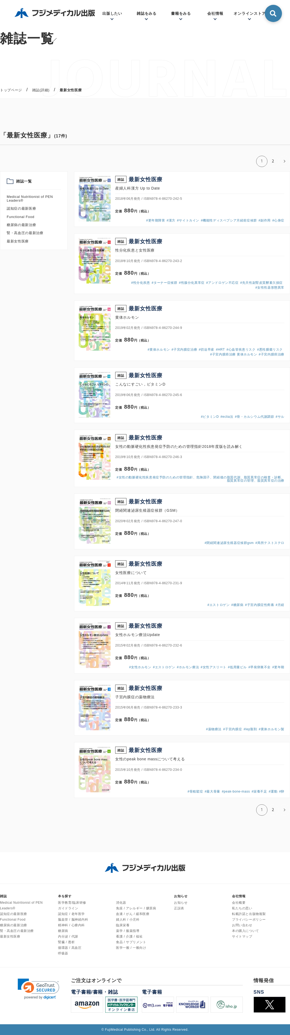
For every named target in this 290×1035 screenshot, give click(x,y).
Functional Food (20, 217)
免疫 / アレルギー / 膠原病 (136, 908)
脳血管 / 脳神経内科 (73, 919)
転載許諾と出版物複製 (249, 914)
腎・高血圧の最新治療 (25, 233)
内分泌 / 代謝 (68, 936)
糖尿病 (63, 931)
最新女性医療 (18, 241)
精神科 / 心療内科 (71, 925)
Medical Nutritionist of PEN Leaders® (30, 198)
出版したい (112, 13)
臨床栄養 (122, 925)
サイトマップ (242, 936)
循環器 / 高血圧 (69, 948)
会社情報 (215, 13)
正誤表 (179, 908)
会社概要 (238, 903)
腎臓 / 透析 (66, 942)
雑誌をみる (147, 13)
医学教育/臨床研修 (72, 903)
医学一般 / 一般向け (131, 948)
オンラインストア (250, 13)
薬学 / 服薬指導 (127, 931)
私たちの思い (242, 908)
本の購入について (245, 931)
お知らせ (180, 903)
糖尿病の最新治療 (21, 225)
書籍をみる (181, 13)
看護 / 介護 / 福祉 (129, 936)
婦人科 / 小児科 (127, 919)
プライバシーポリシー (249, 919)
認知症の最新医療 (21, 208)
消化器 (121, 903)
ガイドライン (68, 908)
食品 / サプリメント (131, 942)
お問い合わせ (242, 925)
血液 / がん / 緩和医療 (132, 914)
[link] (38, 989)
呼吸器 (63, 953)
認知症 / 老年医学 (71, 914)
